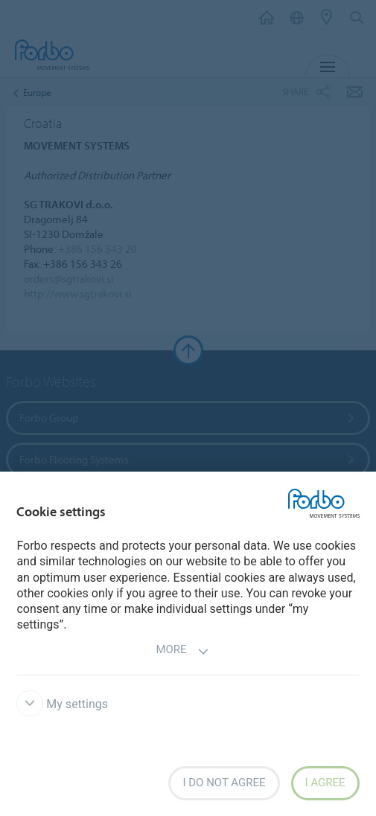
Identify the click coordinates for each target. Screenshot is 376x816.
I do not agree (223, 782)
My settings (62, 704)
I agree (325, 782)
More (182, 651)
